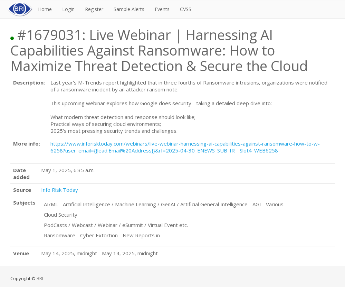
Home (45, 9)
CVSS (185, 9)
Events (162, 9)
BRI (40, 278)
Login (68, 9)
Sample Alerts (129, 9)
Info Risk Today (59, 189)
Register (94, 9)
